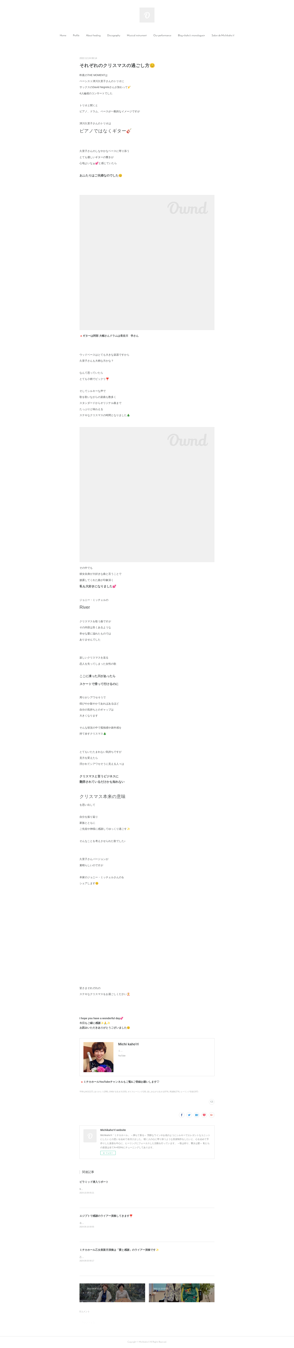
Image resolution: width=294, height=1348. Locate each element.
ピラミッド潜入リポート (94, 1181)
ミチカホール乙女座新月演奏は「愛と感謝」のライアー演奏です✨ (119, 1249)
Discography (113, 35)
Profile (76, 35)
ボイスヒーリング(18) (137, 1092)
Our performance (162, 35)
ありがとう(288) (101, 1092)
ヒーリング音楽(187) (189, 1092)
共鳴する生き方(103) (118, 1092)
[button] (63, 35)
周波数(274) (174, 1092)
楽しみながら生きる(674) (157, 1092)
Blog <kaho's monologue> (191, 35)
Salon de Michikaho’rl (223, 35)
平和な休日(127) (86, 1092)
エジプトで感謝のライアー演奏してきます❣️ (106, 1215)
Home (63, 35)
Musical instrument (137, 35)
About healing (93, 35)
